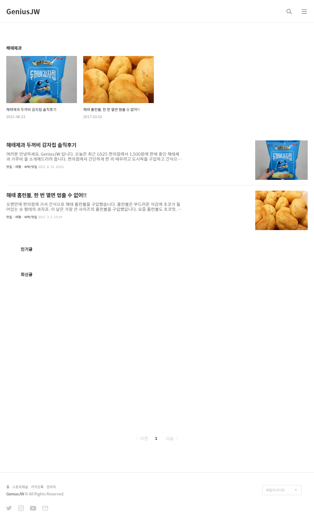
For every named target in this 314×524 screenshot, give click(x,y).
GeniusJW (23, 11)
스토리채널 (20, 487)
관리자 (51, 487)
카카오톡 (37, 487)
